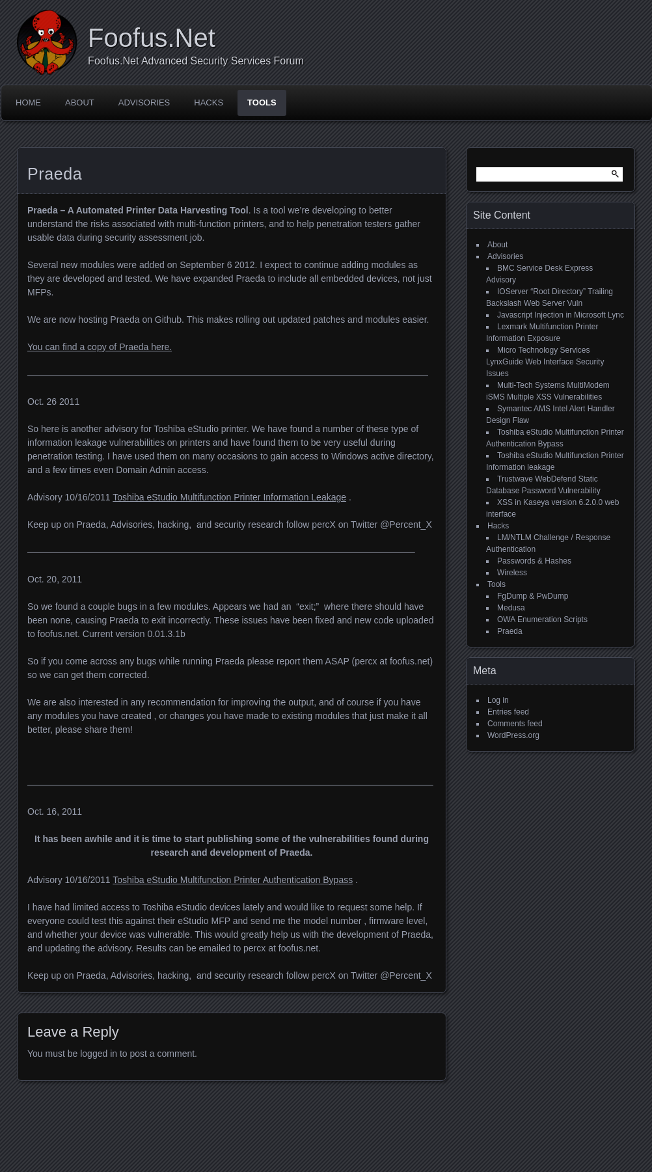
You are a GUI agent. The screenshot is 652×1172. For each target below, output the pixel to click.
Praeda (510, 631)
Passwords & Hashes (534, 561)
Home (28, 102)
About (79, 102)
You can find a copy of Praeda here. (99, 347)
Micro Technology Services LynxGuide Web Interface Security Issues (545, 362)
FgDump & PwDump (532, 596)
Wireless (512, 572)
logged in (98, 1053)
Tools (262, 102)
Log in (498, 700)
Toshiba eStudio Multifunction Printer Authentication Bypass (233, 880)
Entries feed (508, 711)
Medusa (511, 607)
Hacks (208, 102)
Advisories (144, 102)
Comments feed (515, 723)
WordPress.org (513, 735)
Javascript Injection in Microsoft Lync (560, 315)
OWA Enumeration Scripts (542, 619)
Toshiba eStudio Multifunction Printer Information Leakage (229, 497)
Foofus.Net (151, 37)
